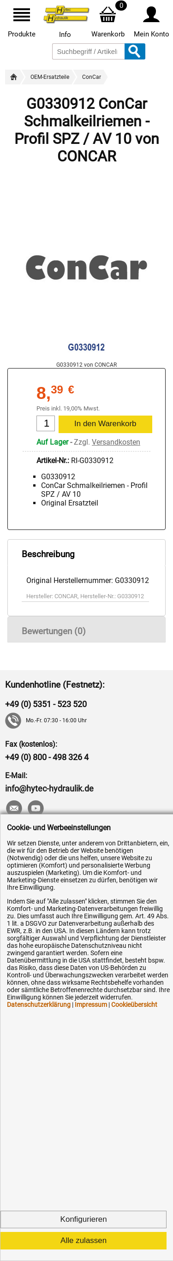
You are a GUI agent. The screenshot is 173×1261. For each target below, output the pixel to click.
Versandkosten (116, 442)
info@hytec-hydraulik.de (49, 788)
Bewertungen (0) (54, 631)
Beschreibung (48, 554)
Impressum (91, 1004)
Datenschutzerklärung (39, 1004)
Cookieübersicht (134, 1004)
